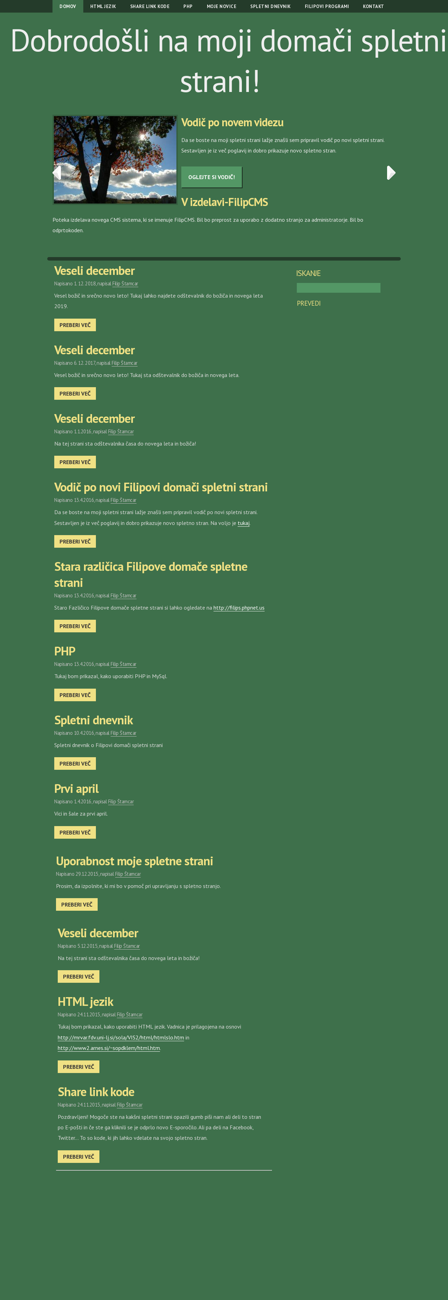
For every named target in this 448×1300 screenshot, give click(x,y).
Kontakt (373, 6)
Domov (67, 6)
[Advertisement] (163, 1223)
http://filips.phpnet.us (239, 607)
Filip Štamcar (125, 283)
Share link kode (150, 6)
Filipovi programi (327, 6)
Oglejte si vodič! (211, 176)
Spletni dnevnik (270, 6)
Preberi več (75, 324)
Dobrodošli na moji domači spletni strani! (228, 60)
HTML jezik (103, 6)
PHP (188, 6)
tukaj (244, 522)
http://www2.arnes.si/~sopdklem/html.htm (109, 1047)
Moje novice (222, 6)
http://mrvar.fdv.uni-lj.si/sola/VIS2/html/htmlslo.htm (121, 1037)
